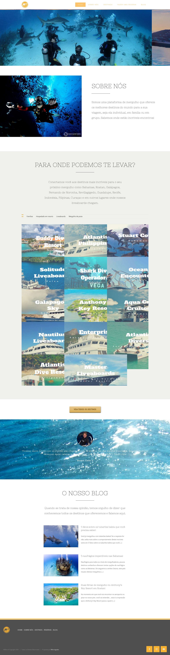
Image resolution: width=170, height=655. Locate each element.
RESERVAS (47, 630)
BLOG (55, 630)
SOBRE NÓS (28, 630)
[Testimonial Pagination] (83, 466)
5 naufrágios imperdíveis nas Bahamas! (102, 556)
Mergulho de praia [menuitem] (75, 216)
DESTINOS (38, 630)
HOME (20, 630)
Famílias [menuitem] (30, 216)
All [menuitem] (22, 216)
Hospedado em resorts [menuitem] (44, 216)
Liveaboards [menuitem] (60, 216)
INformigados (55, 650)
